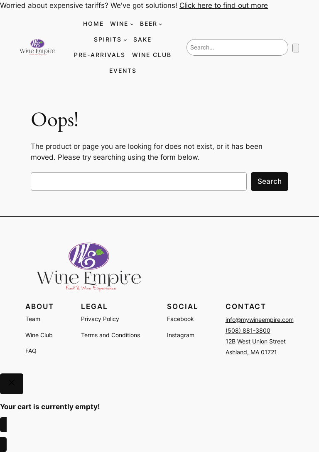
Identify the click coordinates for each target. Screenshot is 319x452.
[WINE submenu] (132, 24)
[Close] (11, 383)
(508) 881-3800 (248, 330)
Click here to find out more (223, 5)
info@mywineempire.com (260, 319)
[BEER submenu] (160, 24)
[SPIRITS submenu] (125, 40)
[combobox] (237, 47)
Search (270, 181)
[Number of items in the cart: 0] (295, 48)
